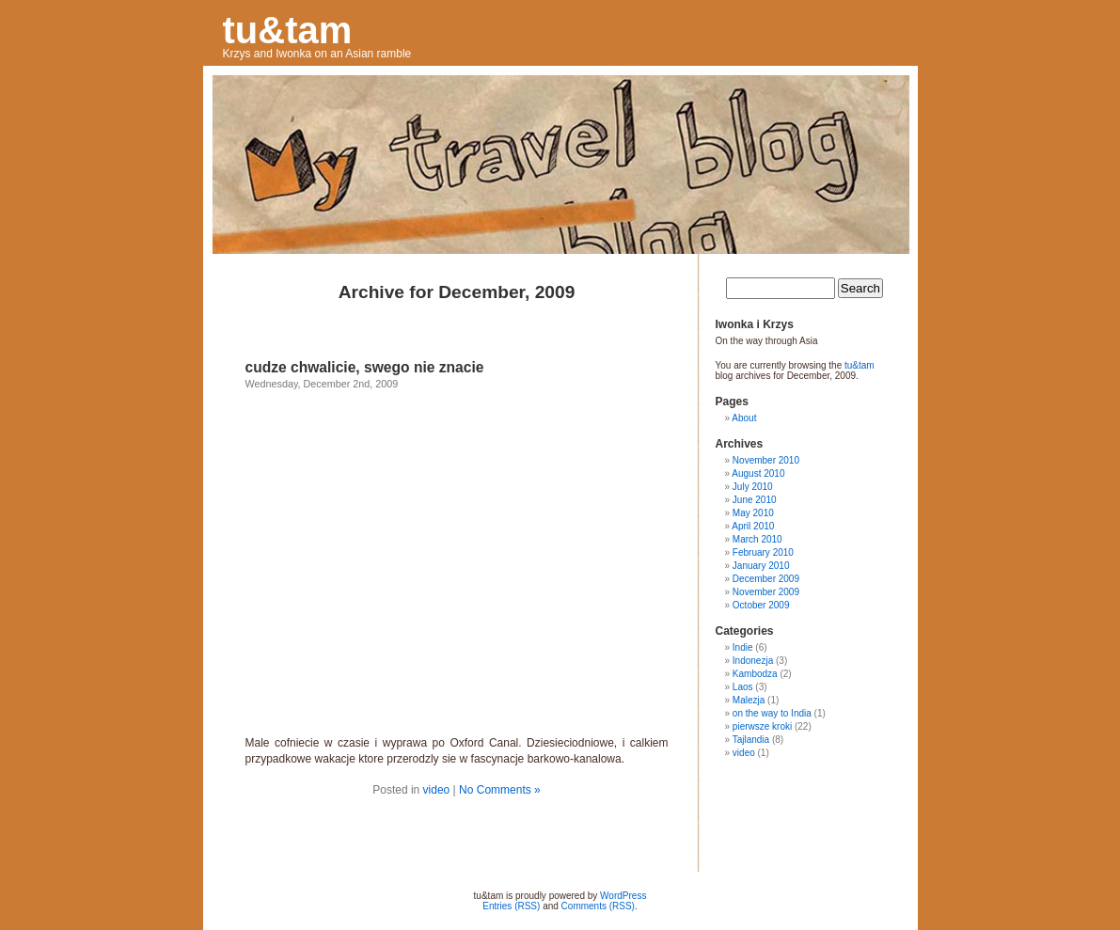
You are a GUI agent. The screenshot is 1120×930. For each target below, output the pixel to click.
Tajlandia (751, 739)
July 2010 (753, 486)
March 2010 (757, 539)
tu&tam (288, 30)
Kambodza (755, 674)
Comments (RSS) (598, 906)
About (744, 418)
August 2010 (758, 473)
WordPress (623, 896)
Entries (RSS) (511, 906)
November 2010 (766, 460)
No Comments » (500, 789)
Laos (743, 687)
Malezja (749, 700)
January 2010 (761, 565)
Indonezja (753, 660)
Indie (743, 647)
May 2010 (753, 513)
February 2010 (763, 552)
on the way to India (772, 713)
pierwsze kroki (762, 726)
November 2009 (766, 592)
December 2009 (766, 579)
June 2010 (755, 500)
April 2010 (753, 526)
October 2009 (761, 605)
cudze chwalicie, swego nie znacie (364, 367)
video (436, 789)
